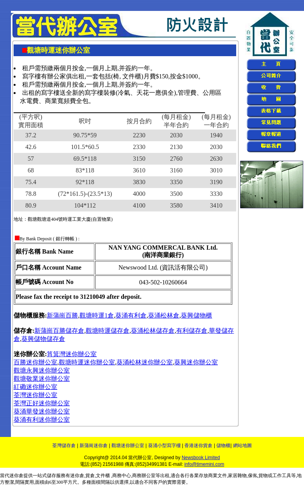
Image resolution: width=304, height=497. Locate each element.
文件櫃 (103, 475)
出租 (165, 475)
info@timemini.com (204, 464)
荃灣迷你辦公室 (35, 395)
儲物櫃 (223, 445)
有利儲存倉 (191, 330)
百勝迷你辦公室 (35, 362)
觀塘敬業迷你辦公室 (42, 378)
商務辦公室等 (146, 475)
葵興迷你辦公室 (196, 362)
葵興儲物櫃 (196, 315)
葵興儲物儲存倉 (43, 338)
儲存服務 (56, 475)
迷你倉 (16, 475)
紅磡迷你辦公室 (35, 386)
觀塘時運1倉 (97, 315)
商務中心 (121, 475)
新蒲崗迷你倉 (94, 445)
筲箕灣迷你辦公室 (72, 354)
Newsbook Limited (201, 457)
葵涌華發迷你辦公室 (42, 411)
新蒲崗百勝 (62, 315)
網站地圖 (242, 445)
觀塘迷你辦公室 (127, 445)
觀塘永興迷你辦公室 (42, 370)
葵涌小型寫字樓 (164, 445)
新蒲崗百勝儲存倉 (59, 330)
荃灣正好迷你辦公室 (42, 403)
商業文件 (217, 475)
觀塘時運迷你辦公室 (87, 362)
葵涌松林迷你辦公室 (145, 362)
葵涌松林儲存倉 (153, 330)
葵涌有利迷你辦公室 (42, 419)
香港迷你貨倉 (198, 445)
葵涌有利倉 (131, 315)
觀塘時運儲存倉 (107, 330)
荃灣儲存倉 (64, 445)
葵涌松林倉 (163, 315)
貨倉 (90, 475)
